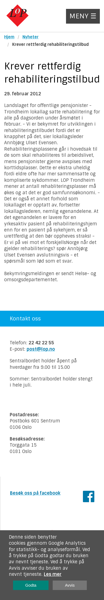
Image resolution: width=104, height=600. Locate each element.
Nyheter (30, 36)
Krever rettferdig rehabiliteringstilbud (50, 44)
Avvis (70, 585)
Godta (30, 585)
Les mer (53, 574)
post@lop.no (41, 349)
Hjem (9, 36)
